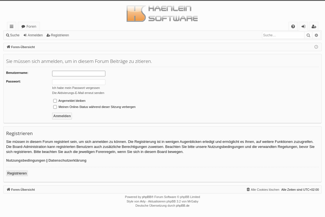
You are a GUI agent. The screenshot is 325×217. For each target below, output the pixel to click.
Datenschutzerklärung (67, 160)
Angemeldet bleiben (69, 100)
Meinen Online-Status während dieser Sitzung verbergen (94, 106)
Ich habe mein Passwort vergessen (76, 87)
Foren (31, 26)
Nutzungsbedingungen (25, 160)
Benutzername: (17, 72)
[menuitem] (293, 26)
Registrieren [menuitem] (315, 27)
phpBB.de (183, 205)
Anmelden (35, 35)
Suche (15, 35)
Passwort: (13, 81)
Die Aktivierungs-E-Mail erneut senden (78, 93)
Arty (143, 201)
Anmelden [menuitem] (305, 27)
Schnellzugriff (12, 27)
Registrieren (60, 35)
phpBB (146, 197)
